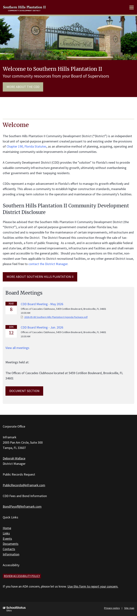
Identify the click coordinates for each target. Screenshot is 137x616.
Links (6, 533)
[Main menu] (131, 7)
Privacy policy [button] (112, 608)
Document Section (24, 391)
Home (7, 528)
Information (11, 554)
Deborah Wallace (14, 458)
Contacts (9, 549)
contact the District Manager (48, 264)
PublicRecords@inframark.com (24, 485)
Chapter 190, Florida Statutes (26, 146)
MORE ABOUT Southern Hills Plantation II (40, 277)
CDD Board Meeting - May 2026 (42, 304)
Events (7, 538)
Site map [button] (129, 608)
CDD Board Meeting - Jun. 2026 (42, 327)
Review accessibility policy (22, 576)
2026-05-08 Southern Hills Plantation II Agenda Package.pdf (56, 317)
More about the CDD (23, 87)
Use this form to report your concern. (92, 586)
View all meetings (17, 348)
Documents (10, 544)
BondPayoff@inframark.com (22, 506)
